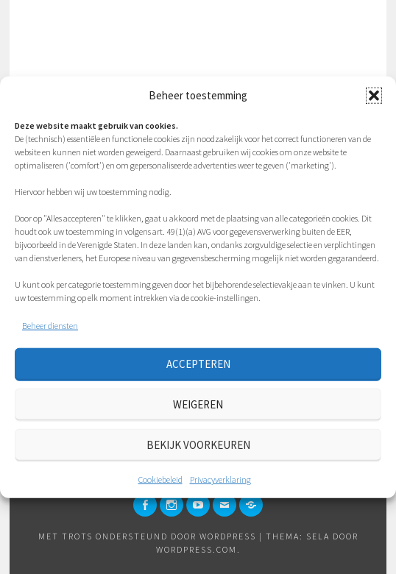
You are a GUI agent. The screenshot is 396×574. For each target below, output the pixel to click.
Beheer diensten (50, 324)
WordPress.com (196, 549)
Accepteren (198, 364)
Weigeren (198, 404)
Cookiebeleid (160, 478)
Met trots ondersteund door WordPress (147, 536)
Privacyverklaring (220, 478)
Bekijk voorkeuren (198, 445)
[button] (374, 95)
